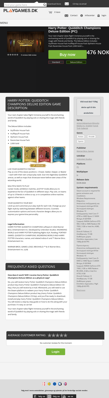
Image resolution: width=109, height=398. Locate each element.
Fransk (95, 125)
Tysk (78, 128)
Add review (32, 55)
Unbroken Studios (84, 159)
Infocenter (87, 15)
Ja (77, 175)
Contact (71, 15)
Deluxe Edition (76, 62)
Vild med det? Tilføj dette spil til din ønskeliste (89, 107)
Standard (56, 62)
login (102, 15)
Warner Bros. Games (85, 151)
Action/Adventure (84, 123)
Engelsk (89, 125)
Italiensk (84, 128)
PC (78, 167)
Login (55, 351)
